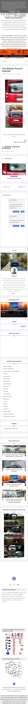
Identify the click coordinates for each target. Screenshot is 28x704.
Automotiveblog (7, 393)
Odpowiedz (16, 211)
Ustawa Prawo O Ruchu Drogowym (11, 371)
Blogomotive (6, 399)
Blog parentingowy (8, 366)
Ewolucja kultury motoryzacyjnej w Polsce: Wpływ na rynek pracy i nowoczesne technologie (14, 501)
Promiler (5, 373)
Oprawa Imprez (7, 376)
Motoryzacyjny (18, 691)
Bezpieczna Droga (8, 396)
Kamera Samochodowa (9, 368)
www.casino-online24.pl (15, 699)
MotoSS (5, 404)
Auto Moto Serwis (7, 383)
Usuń (22, 211)
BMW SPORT (7, 381)
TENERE (6, 409)
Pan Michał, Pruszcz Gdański (14, 178)
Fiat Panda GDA (16, 146)
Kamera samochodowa (9, 414)
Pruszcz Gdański (6, 148)
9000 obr (6, 388)
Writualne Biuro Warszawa (9, 416)
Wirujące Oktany (7, 411)
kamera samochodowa (13, 592)
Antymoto (6, 391)
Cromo (5, 401)
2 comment (17, 73)
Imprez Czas (6, 386)
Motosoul (6, 406)
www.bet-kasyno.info (18, 701)
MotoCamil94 (6, 378)
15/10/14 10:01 (11, 201)
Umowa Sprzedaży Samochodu (11, 428)
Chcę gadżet (8, 146)
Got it (18, 11)
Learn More (12, 11)
